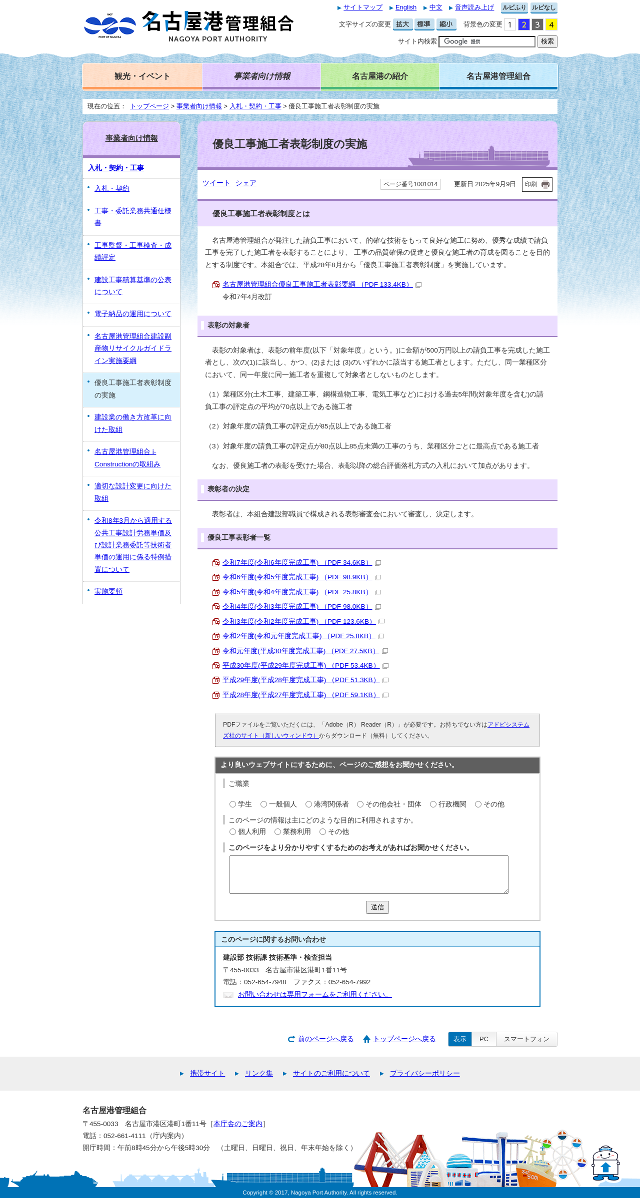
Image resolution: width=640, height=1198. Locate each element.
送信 (377, 907)
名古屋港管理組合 (498, 75)
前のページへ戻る (326, 1039)
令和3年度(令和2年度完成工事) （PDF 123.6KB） (303, 621)
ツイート (216, 183)
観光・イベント (142, 75)
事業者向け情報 (199, 106)
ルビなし (544, 7)
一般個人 (283, 804)
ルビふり (514, 7)
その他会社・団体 (394, 804)
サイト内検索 (417, 41)
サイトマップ (363, 7)
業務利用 (297, 831)
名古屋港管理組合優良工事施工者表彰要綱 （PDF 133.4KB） (322, 284)
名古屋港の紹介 (380, 75)
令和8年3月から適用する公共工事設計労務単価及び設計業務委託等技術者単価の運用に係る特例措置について (133, 545)
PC (484, 1039)
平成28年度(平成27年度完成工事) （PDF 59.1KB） (305, 695)
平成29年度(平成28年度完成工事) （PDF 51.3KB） (305, 680)
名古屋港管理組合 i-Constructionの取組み (127, 457)
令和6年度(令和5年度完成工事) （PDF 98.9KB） (301, 577)
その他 (494, 804)
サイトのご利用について (331, 1073)
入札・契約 (112, 188)
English (406, 7)
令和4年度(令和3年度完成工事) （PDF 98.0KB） (301, 606)
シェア (246, 183)
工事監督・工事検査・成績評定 (133, 251)
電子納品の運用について (133, 314)
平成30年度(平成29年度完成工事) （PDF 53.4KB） (305, 665)
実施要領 (108, 591)
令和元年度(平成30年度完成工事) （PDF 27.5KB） (305, 651)
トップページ (149, 106)
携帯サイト (207, 1073)
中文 (436, 7)
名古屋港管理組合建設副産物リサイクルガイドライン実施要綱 (133, 349)
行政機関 (452, 804)
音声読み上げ (474, 7)
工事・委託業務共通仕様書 (133, 217)
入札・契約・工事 (256, 106)
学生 (245, 804)
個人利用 (252, 831)
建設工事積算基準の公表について (133, 286)
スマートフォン (527, 1039)
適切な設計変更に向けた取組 (133, 492)
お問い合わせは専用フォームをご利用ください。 (315, 994)
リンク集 (259, 1073)
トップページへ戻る (404, 1039)
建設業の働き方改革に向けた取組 (133, 423)
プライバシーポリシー (425, 1073)
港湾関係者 (331, 804)
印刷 (531, 184)
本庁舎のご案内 (238, 1124)
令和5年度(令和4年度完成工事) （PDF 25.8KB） (301, 592)
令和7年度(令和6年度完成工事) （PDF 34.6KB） (301, 562)
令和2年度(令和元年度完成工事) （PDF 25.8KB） (303, 636)
